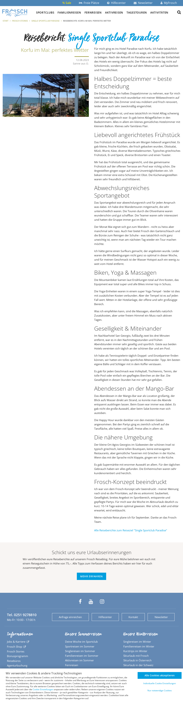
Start (5, 20)
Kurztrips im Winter (135, 651)
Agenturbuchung (17, 665)
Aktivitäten (159, 12)
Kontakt (133, 617)
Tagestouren (137, 12)
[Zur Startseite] (14, 13)
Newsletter (143, 3)
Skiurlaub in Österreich (137, 660)
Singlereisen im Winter (137, 641)
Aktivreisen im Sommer (79, 660)
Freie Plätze (89, 3)
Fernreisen (93, 12)
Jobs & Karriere (16, 641)
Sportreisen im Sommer (79, 646)
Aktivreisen (114, 12)
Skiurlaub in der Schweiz (138, 665)
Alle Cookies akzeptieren (160, 675)
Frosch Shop (14, 646)
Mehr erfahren (91, 576)
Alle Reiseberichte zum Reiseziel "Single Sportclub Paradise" (130, 530)
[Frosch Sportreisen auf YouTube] (91, 601)
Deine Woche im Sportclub (81, 641)
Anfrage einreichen (70, 617)
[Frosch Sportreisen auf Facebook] (80, 601)
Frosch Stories (20, 20)
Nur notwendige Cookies (159, 690)
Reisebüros (14, 661)
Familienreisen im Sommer (81, 655)
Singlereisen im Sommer (80, 651)
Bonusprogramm (17, 656)
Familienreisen (69, 12)
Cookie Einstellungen (43, 689)
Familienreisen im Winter (138, 646)
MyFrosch (168, 3)
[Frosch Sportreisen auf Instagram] (102, 601)
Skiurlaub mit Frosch (136, 655)
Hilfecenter (116, 3)
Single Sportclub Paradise (45, 20)
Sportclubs (45, 12)
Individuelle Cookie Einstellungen (159, 683)
